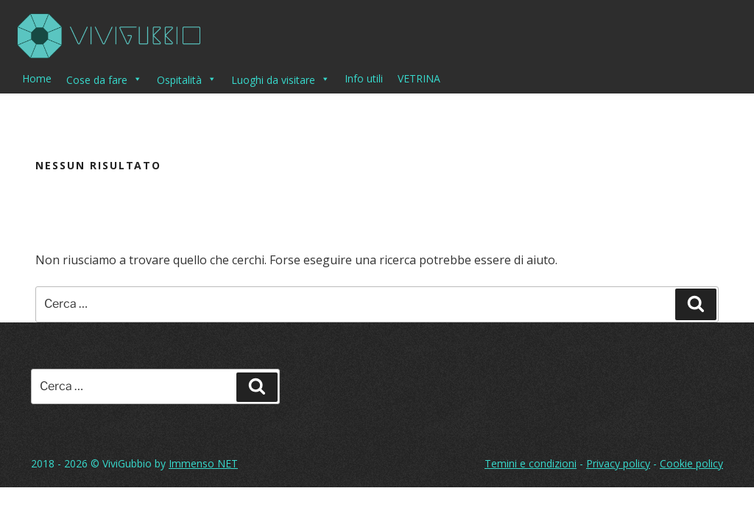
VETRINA (419, 78)
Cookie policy (691, 463)
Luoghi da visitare (280, 78)
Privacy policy (618, 463)
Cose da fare (104, 78)
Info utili (364, 78)
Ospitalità (186, 78)
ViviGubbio (127, 463)
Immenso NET (203, 463)
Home (37, 78)
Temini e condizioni (531, 463)
